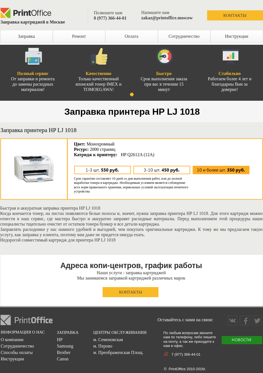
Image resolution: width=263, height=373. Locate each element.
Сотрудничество (184, 36)
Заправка (26, 36)
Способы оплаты (17, 352)
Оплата (131, 36)
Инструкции (236, 36)
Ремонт (79, 36)
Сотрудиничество (17, 346)
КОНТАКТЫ (235, 15)
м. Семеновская (108, 339)
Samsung (65, 346)
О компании (12, 339)
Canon (62, 358)
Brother (63, 352)
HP (59, 339)
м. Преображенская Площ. (118, 352)
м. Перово (102, 346)
